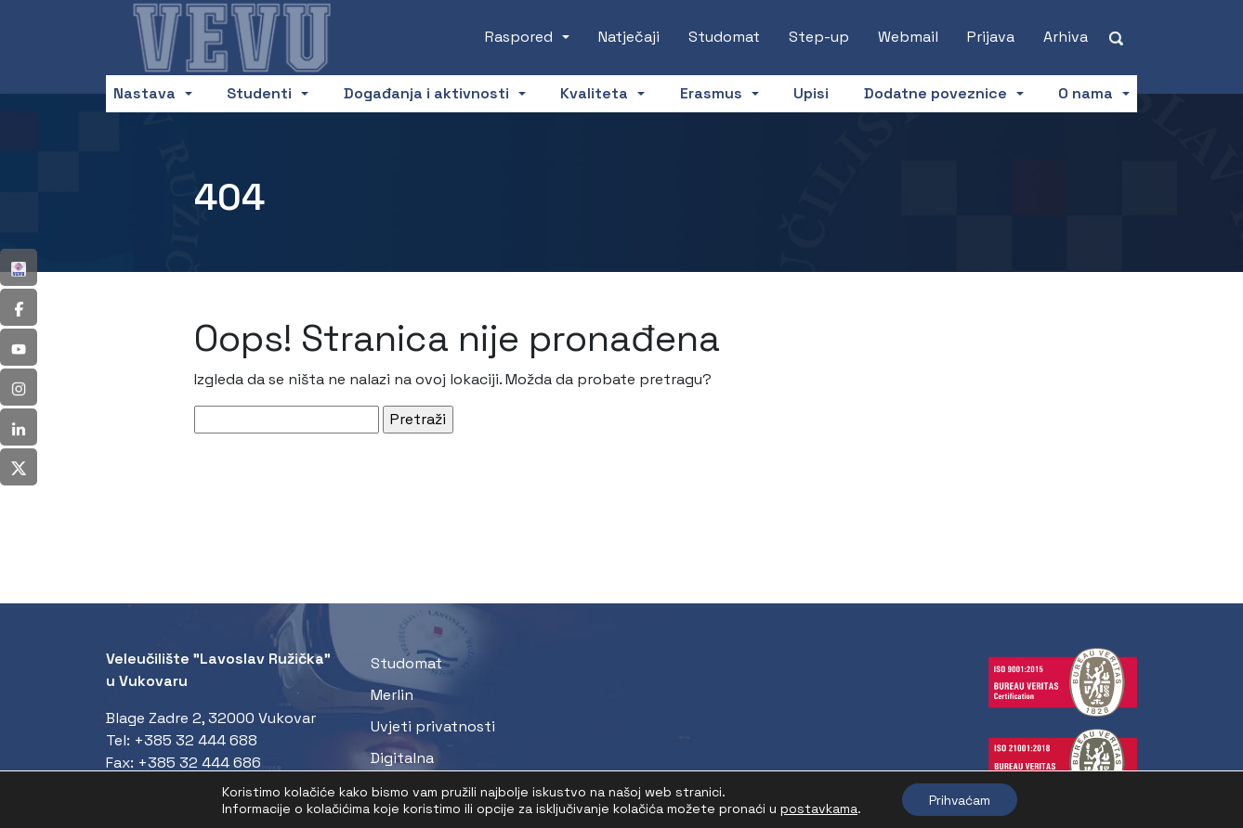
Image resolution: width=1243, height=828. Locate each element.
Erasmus (711, 93)
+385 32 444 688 (195, 740)
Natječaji (629, 36)
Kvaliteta (594, 93)
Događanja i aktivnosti (426, 93)
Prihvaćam (960, 799)
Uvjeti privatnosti (433, 726)
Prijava (990, 36)
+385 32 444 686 (199, 762)
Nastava (144, 93)
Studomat (724, 36)
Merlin (392, 695)
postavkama (817, 807)
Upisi (811, 93)
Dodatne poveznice (935, 93)
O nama (1085, 93)
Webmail (908, 36)
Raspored (519, 36)
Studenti (259, 93)
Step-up (819, 36)
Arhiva (1065, 36)
